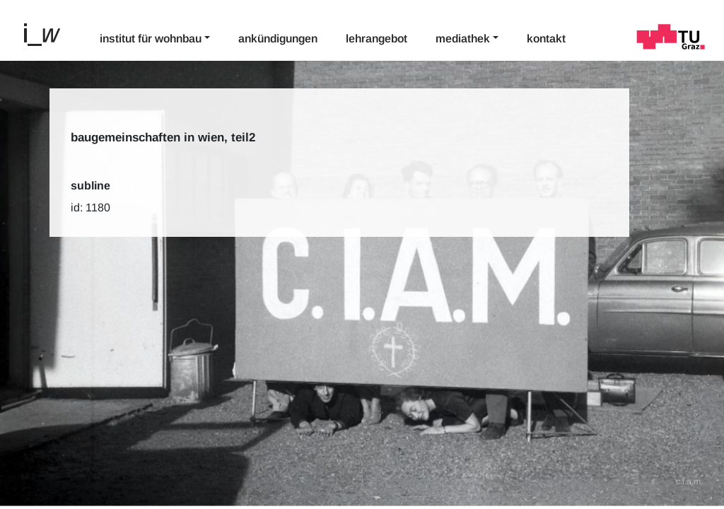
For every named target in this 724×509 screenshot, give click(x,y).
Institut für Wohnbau (151, 39)
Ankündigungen (277, 39)
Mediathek (463, 39)
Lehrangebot (376, 39)
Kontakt (546, 39)
